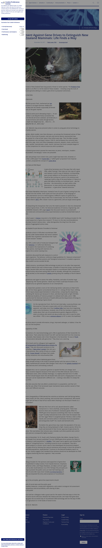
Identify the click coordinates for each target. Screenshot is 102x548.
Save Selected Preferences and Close (13, 539)
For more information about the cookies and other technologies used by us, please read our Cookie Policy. (12, 544)
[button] (6, 26)
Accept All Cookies (13, 18)
